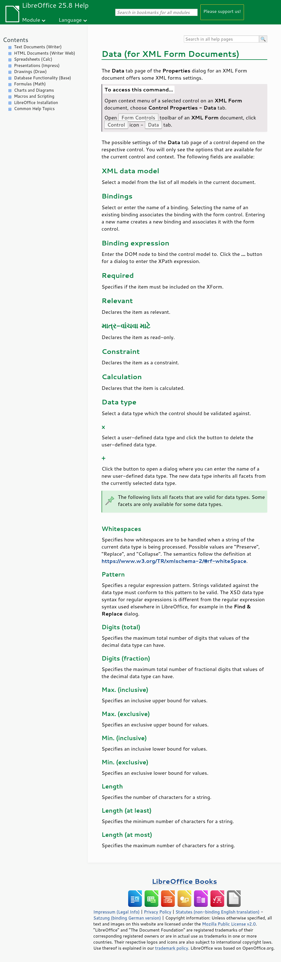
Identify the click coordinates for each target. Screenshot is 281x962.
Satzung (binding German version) (127, 918)
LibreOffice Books (184, 881)
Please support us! (222, 11)
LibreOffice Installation (36, 102)
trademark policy (171, 948)
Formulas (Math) (30, 84)
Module (31, 19)
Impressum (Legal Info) (116, 912)
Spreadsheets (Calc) (33, 59)
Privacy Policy (157, 912)
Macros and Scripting (34, 96)
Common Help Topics (34, 108)
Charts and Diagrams (34, 90)
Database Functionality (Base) (42, 78)
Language (70, 19)
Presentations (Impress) (37, 65)
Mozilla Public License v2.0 (229, 924)
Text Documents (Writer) (38, 47)
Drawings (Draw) (30, 71)
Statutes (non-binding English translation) (217, 912)
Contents (15, 39)
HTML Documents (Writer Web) (44, 53)
